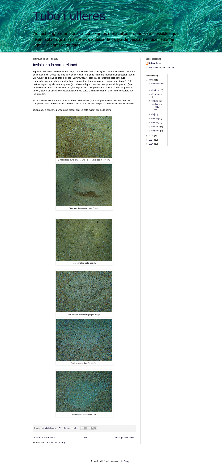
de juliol (155, 101)
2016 (151, 144)
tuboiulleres (155, 63)
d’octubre (156, 90)
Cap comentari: (70, 428)
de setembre (157, 94)
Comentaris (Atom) (56, 442)
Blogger (127, 461)
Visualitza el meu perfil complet (160, 67)
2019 (151, 80)
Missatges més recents (44, 437)
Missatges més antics (124, 437)
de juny (155, 114)
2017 (151, 140)
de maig (155, 118)
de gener (155, 130)
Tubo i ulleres (69, 16)
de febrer (155, 126)
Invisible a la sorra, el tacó (55, 65)
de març (155, 122)
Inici (85, 437)
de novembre (157, 83)
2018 (151, 135)
